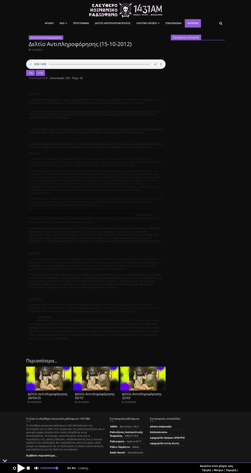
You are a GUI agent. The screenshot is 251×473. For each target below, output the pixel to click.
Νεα (62, 23)
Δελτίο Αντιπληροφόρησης (46, 37)
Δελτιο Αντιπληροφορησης (113, 23)
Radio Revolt (117, 452)
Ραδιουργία (117, 441)
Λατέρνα (192, 23)
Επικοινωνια (173, 23)
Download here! (39, 78)
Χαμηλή (231, 470)
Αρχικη (49, 23)
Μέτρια (218, 470)
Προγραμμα (81, 23)
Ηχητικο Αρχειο (146, 23)
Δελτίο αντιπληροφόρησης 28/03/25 (48, 396)
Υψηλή (206, 470)
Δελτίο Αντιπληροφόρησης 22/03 (142, 396)
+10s (40, 73)
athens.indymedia (161, 426)
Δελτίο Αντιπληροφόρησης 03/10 (95, 396)
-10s (30, 73)
